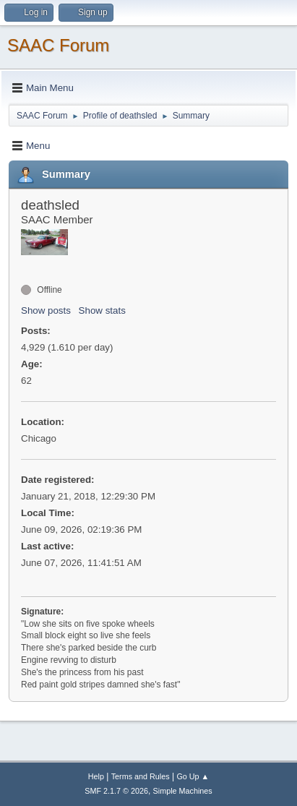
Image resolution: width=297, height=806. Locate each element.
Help (96, 776)
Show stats (102, 310)
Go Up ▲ (192, 776)
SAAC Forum (58, 45)
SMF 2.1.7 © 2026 (116, 790)
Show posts (46, 310)
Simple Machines (182, 790)
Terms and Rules (140, 776)
